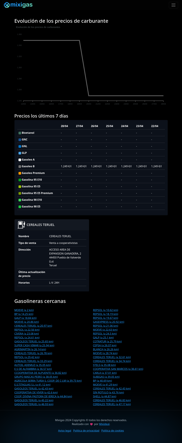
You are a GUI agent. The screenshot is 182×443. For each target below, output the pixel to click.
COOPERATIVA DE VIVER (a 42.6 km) (36, 392)
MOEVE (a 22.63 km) (105, 330)
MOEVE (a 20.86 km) (26, 322)
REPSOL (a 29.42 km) (27, 357)
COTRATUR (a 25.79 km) (107, 341)
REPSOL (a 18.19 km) (105, 314)
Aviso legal (64, 430)
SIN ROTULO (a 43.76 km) (108, 392)
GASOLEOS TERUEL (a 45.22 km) (33, 400)
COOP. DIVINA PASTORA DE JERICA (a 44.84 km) (43, 396)
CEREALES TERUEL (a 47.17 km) (112, 404)
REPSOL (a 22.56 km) (27, 330)
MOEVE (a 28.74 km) (105, 353)
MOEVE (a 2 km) (24, 310)
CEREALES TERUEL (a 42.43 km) (112, 388)
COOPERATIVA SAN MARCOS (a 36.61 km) (118, 369)
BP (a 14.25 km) (23, 314)
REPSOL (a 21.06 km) (105, 326)
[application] (91, 66)
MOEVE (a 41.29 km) (105, 384)
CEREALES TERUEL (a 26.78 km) (33, 353)
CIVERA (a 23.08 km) (26, 333)
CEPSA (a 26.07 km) (104, 345)
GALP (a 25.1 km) (103, 337)
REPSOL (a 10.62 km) (105, 310)
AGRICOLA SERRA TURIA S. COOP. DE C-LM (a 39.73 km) (48, 381)
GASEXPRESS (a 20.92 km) (108, 322)
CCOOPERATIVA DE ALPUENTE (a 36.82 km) (40, 373)
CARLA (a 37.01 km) (105, 373)
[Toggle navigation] (173, 5)
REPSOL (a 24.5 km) (105, 333)
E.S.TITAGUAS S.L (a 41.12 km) (32, 384)
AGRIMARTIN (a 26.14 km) (30, 349)
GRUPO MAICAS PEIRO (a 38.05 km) (36, 377)
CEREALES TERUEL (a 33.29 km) (33, 361)
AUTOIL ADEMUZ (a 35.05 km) (32, 365)
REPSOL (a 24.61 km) (27, 337)
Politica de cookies (112, 430)
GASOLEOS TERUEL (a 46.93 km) (33, 404)
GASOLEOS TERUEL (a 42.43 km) (33, 388)
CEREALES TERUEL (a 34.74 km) (112, 361)
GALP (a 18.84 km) (25, 318)
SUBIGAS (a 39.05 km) (106, 377)
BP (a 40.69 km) (102, 381)
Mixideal (104, 424)
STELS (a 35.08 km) (104, 365)
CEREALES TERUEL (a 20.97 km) (33, 326)
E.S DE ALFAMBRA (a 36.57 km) (33, 369)
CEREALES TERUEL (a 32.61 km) (112, 357)
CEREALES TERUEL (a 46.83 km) (112, 400)
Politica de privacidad (86, 430)
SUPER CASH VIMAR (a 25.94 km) (34, 345)
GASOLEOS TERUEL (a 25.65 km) (33, 341)
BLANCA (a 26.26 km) (106, 349)
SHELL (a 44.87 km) (104, 396)
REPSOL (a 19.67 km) (105, 318)
